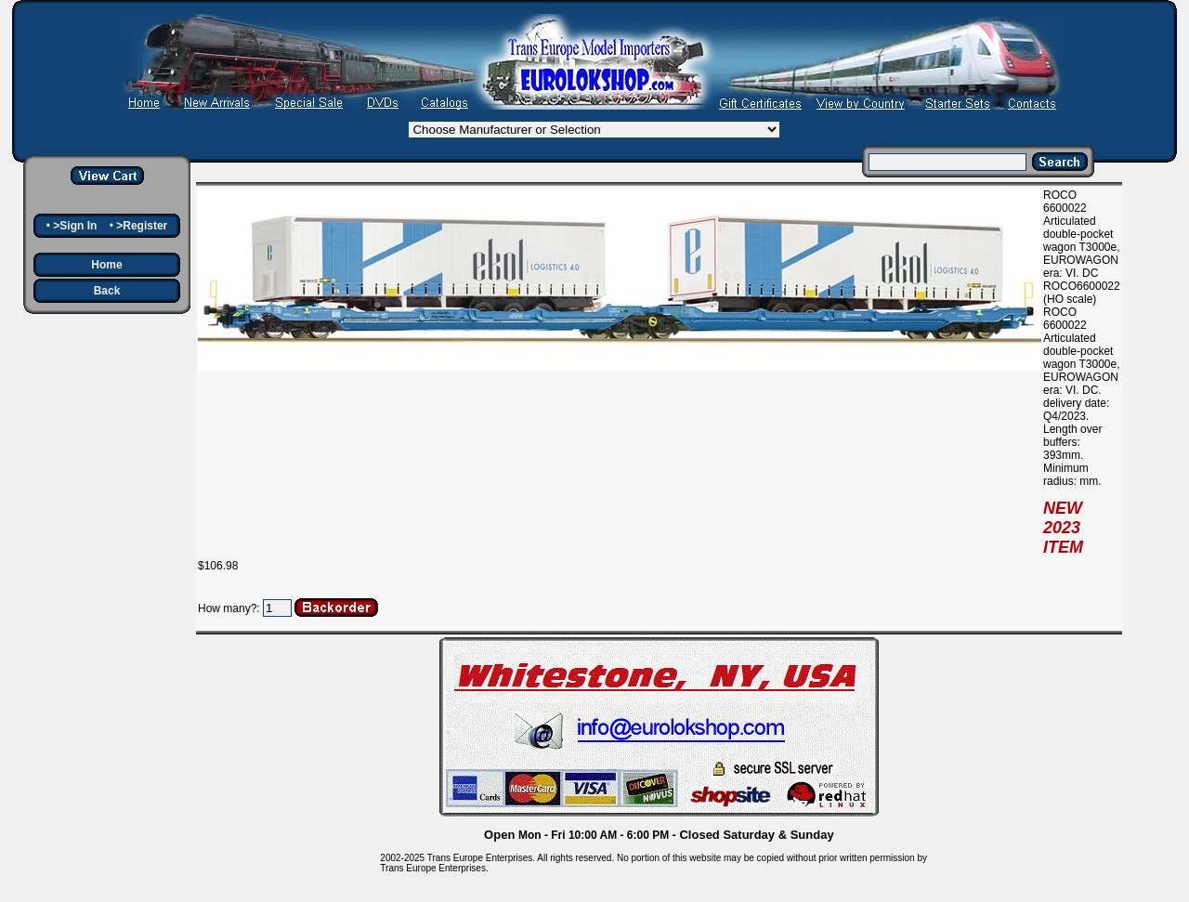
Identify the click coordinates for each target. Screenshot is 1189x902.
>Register (141, 225)
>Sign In (75, 225)
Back (107, 290)
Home (106, 264)
